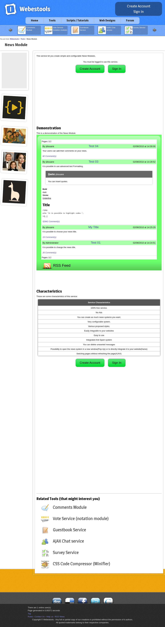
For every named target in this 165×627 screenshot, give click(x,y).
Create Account (138, 6)
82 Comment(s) (49, 156)
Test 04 (93, 146)
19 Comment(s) (49, 237)
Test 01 (96, 242)
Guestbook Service (80, 30)
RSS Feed (56, 265)
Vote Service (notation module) (56, 30)
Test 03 (93, 161)
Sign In (138, 11)
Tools (52, 20)
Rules (30, 616)
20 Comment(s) (49, 252)
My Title (93, 226)
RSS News (60, 616)
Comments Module (26, 30)
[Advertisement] (99, 101)
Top (29, 613)
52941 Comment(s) (51, 221)
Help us (49, 616)
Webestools (14, 39)
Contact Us (40, 616)
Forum (130, 20)
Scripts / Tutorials (77, 20)
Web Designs (107, 20)
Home (34, 20)
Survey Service (135, 30)
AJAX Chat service (106, 30)
